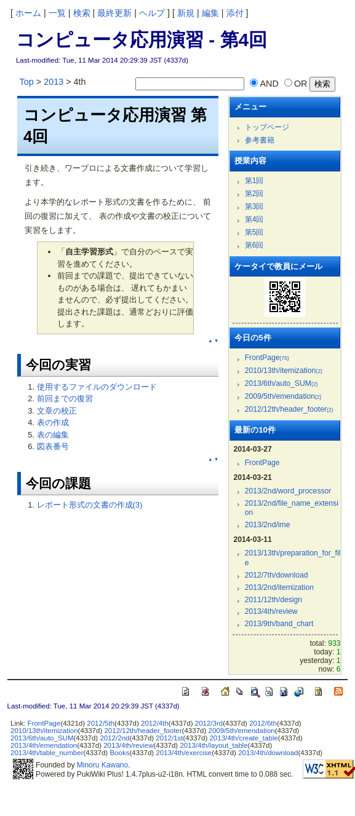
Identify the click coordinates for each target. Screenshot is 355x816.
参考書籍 (259, 140)
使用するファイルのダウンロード (97, 386)
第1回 (254, 180)
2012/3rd (209, 723)
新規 (185, 13)
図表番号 (53, 446)
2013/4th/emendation (43, 745)
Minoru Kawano (102, 765)
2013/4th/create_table (243, 738)
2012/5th (100, 723)
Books (119, 752)
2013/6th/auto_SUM (281, 383)
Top (27, 82)
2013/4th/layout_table (213, 745)
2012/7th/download (276, 575)
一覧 (57, 13)
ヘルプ (152, 13)
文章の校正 (57, 410)
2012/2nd (114, 738)
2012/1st (169, 738)
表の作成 (53, 422)
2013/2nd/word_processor (288, 491)
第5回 (254, 232)
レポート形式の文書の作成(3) (90, 504)
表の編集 (53, 434)
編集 (210, 13)
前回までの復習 (65, 398)
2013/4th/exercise (184, 752)
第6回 (254, 245)
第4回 (254, 219)
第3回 (254, 206)
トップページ (267, 127)
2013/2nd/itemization (279, 587)
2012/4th (155, 723)
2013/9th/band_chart (279, 623)
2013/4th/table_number (46, 752)
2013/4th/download (268, 752)
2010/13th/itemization (283, 370)
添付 (235, 13)
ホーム (28, 13)
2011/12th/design (273, 599)
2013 (53, 82)
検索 (81, 13)
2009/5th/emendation (283, 396)
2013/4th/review (271, 611)
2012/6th (263, 723)
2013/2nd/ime (267, 524)
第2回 (254, 193)
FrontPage (267, 357)
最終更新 (114, 13)
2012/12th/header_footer (289, 409)
